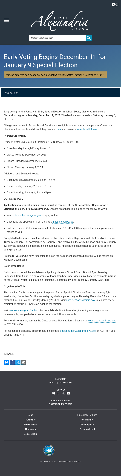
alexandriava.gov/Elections (24, 310)
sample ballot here (87, 129)
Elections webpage (62, 221)
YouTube (68, 393)
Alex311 (53, 382)
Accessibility (87, 419)
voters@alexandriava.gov (102, 320)
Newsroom (30, 429)
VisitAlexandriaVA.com (60, 403)
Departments (30, 424)
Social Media (30, 433)
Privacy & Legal (87, 429)
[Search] (89, 38)
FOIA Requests (87, 424)
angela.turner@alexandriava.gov (78, 330)
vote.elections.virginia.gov (26, 215)
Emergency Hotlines (87, 414)
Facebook (58, 393)
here (59, 129)
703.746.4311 (65, 382)
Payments (30, 419)
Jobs (30, 414)
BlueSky (53, 393)
